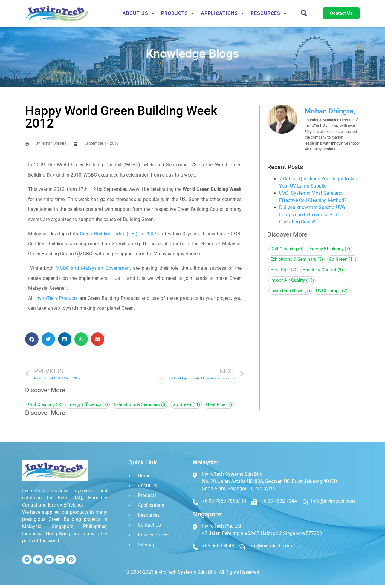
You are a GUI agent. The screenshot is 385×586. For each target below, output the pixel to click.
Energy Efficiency (87, 404)
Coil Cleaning (44, 404)
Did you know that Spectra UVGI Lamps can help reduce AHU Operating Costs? (312, 215)
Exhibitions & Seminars (140, 404)
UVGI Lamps (331, 291)
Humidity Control (322, 270)
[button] (304, 13)
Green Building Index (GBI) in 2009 (118, 234)
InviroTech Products (56, 298)
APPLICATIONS (222, 13)
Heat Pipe (219, 404)
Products (177, 13)
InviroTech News (290, 291)
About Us (139, 13)
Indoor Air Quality (292, 280)
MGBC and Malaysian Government (93, 268)
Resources (269, 13)
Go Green (186, 404)
